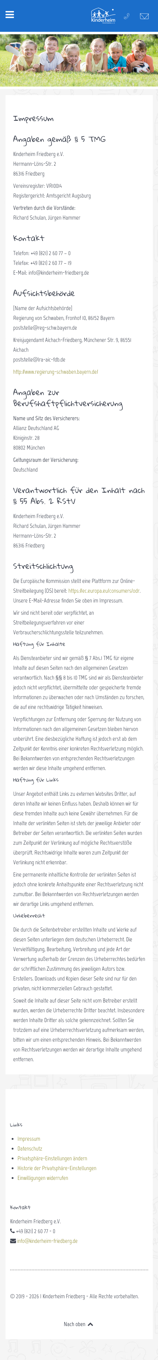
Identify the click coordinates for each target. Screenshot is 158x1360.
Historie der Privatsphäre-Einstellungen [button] (56, 1168)
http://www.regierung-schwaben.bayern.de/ (55, 371)
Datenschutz (29, 1148)
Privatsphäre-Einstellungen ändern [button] (52, 1158)
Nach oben (79, 1324)
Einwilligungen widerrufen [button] (42, 1177)
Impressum (28, 1138)
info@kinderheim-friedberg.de (47, 1240)
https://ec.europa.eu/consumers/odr (104, 590)
